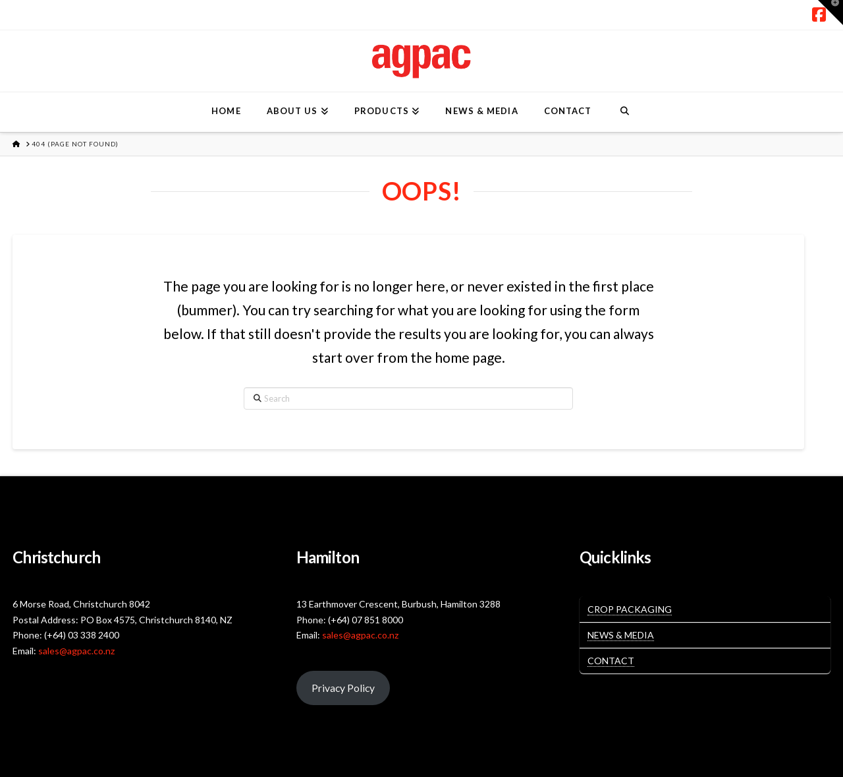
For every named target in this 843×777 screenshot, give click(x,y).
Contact (610, 660)
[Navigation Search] (624, 112)
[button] (830, 12)
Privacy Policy (343, 687)
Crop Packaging (629, 609)
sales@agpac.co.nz (76, 650)
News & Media (620, 634)
